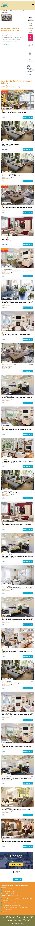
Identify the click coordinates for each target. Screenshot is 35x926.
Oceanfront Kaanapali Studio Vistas (12, 176)
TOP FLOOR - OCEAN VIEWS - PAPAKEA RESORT (16, 334)
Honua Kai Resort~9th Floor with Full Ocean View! (16, 841)
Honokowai (8, 115)
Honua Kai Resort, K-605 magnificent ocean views (16, 683)
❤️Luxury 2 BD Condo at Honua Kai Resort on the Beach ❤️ (16, 493)
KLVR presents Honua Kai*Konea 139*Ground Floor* (17, 746)
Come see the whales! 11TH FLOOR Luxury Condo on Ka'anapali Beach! (17, 208)
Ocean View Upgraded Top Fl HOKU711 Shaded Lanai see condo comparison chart (17, 398)
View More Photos (7, 18)
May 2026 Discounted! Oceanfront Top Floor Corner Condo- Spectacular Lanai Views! (17, 620)
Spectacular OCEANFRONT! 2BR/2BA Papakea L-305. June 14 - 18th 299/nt (17, 588)
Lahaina (3, 115)
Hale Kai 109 (5, 239)
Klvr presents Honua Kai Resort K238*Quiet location (17, 778)
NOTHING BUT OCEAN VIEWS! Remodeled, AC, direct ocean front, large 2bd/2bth (17, 271)
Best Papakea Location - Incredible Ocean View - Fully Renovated (16, 525)
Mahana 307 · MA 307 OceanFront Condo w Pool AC (17, 302)
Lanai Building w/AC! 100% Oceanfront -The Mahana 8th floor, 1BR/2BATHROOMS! (17, 461)
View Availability (28, 117)
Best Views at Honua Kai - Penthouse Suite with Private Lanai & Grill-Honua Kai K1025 (16, 810)
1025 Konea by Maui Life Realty (11, 144)
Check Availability (30, 38)
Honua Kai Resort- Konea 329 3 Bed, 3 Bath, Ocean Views (17, 715)
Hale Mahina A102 (7, 366)
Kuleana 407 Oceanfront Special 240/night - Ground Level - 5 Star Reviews (17, 557)
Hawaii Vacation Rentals (9, 891)
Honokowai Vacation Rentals (10, 889)
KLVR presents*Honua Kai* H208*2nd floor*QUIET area (16, 652)
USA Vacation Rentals (8, 893)
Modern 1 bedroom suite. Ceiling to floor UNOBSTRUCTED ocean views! (14, 113)
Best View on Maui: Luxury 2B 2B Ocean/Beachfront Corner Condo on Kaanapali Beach (17, 430)
